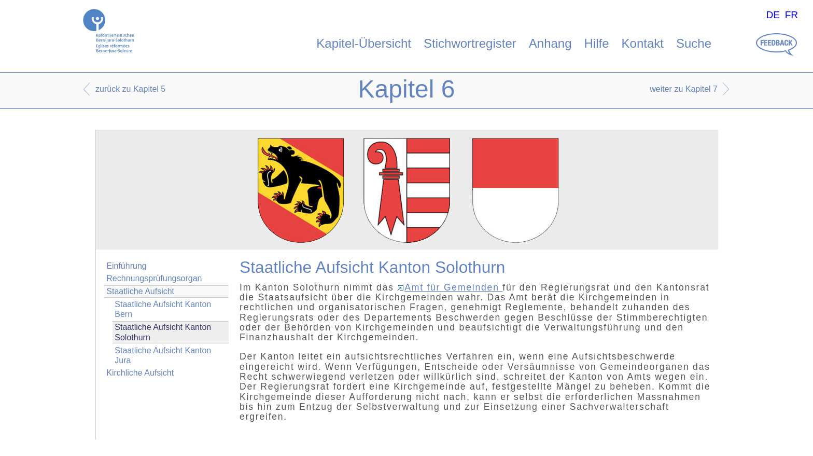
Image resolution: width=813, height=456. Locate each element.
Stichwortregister (470, 43)
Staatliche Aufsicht (140, 291)
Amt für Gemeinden (449, 287)
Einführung (126, 265)
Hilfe (596, 43)
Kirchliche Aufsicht (140, 372)
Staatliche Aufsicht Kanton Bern (163, 309)
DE (773, 14)
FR (791, 14)
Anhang (550, 43)
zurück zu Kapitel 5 (130, 89)
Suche (693, 43)
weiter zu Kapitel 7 (684, 89)
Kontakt (643, 43)
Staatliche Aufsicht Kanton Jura (163, 355)
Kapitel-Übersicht (363, 43)
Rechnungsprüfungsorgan (154, 278)
